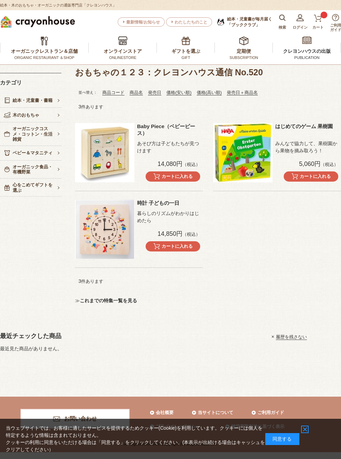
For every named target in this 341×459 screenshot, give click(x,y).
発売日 (154, 92)
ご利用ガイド (270, 412)
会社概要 (165, 412)
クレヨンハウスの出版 (307, 51)
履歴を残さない (291, 336)
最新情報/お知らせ (143, 22)
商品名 (136, 92)
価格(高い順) (209, 92)
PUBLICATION (307, 58)
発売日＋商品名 (242, 92)
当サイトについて (215, 412)
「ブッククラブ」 (249, 21)
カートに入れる (177, 176)
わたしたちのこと (191, 22)
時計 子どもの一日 (158, 203)
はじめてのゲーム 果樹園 (304, 126)
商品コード (113, 92)
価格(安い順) (179, 92)
